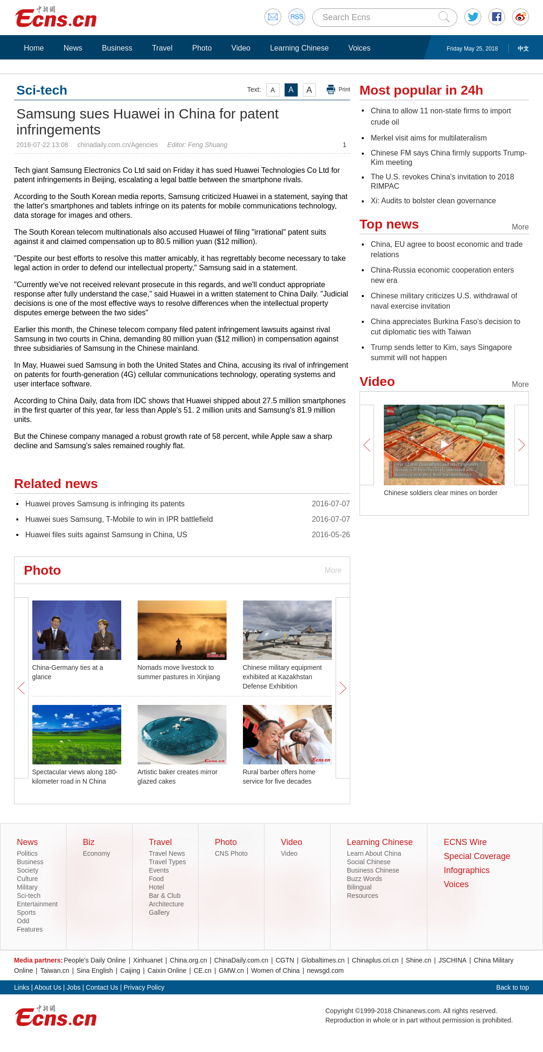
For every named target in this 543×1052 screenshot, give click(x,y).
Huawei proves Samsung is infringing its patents (105, 504)
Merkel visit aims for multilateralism (429, 138)
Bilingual (359, 887)
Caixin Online (166, 970)
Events (159, 870)
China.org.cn (188, 960)
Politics (27, 853)
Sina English (95, 970)
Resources (362, 895)
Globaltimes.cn (323, 960)
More (333, 570)
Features (30, 929)
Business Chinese (373, 870)
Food (156, 878)
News (73, 48)
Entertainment (37, 904)
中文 (523, 48)
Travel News (167, 853)
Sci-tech (29, 895)
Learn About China (374, 853)
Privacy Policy (144, 987)
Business (117, 48)
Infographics (467, 870)
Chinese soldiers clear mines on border (441, 492)
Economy (96, 853)
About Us (47, 987)
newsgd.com (325, 970)
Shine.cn (418, 960)
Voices (359, 48)
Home (34, 48)
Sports (26, 912)
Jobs (73, 987)
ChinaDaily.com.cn (241, 960)
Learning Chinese (299, 48)
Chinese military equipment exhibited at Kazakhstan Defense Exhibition (282, 677)
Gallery (159, 912)
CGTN (285, 960)
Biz (89, 842)
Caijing (130, 970)
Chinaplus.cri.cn (375, 960)
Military (27, 887)
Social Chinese (368, 862)
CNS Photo (231, 853)
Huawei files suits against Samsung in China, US (106, 535)
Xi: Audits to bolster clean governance (433, 201)
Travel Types (167, 862)
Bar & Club (165, 895)
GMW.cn (231, 970)
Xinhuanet (147, 960)
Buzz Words (364, 878)
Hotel (156, 887)
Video (240, 48)
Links (21, 987)
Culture (27, 878)
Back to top (512, 987)
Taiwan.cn (54, 970)
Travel (162, 48)
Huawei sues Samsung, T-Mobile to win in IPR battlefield (119, 519)
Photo (202, 48)
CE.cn (203, 970)
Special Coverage (477, 856)
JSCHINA (453, 960)
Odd (23, 921)
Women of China (275, 970)
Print (344, 89)
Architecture (166, 904)
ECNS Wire (465, 842)
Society (27, 870)
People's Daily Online (95, 960)
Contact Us (102, 987)
